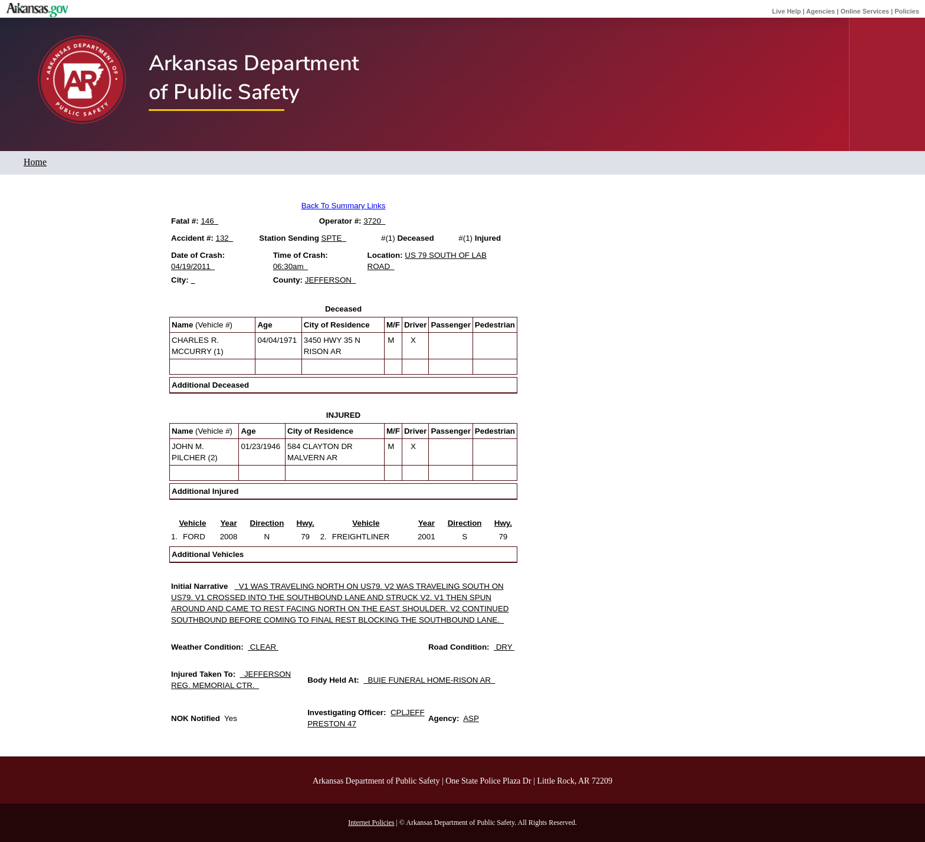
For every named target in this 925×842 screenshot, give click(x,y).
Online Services (865, 11)
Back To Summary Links (343, 205)
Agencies (820, 11)
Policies (906, 11)
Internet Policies (371, 822)
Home (35, 162)
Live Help (786, 11)
